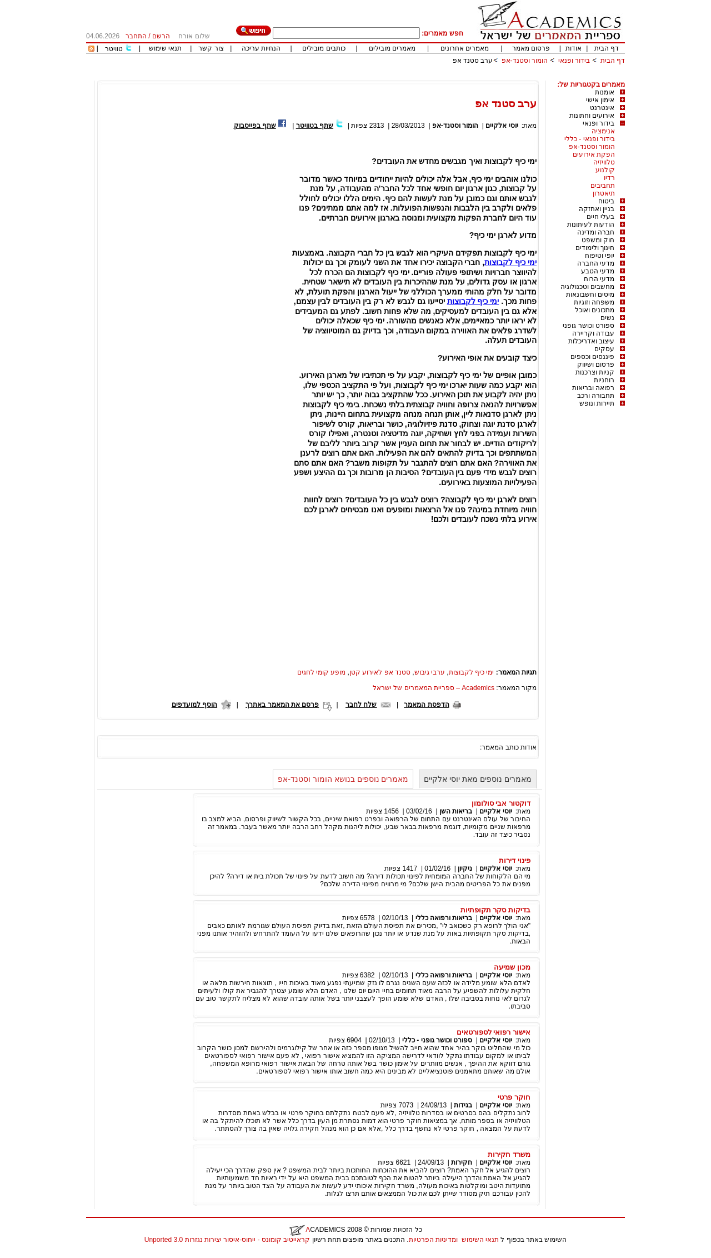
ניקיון (465, 868)
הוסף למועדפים (194, 704)
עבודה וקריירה (593, 333)
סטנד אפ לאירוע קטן (379, 672)
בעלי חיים (600, 217)
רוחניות (604, 380)
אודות (573, 48)
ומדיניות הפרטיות (433, 1240)
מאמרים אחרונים (464, 48)
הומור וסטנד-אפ (525, 60)
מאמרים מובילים (392, 48)
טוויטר (114, 49)
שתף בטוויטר (314, 125)
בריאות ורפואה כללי (444, 918)
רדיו (609, 178)
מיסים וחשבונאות (590, 294)
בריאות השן (455, 811)
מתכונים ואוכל (594, 310)
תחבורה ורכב (595, 396)
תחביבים (602, 185)
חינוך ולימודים (594, 248)
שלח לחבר (361, 704)
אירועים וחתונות (591, 115)
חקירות (461, 1162)
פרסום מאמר (531, 48)
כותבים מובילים (323, 48)
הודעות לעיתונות (590, 224)
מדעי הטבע (597, 271)
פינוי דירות (514, 860)
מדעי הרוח (599, 279)
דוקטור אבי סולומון (501, 803)
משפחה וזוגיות (594, 302)
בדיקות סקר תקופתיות (495, 910)
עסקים (604, 349)
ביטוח (606, 201)
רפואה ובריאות (593, 388)
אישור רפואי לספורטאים (493, 1032)
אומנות (604, 92)
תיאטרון (604, 193)
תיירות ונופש (596, 403)
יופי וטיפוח (599, 255)
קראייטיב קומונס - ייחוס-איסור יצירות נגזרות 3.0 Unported (227, 1240)
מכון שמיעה (512, 967)
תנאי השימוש (480, 1240)
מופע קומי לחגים (321, 672)
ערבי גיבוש (429, 672)
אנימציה (603, 131)
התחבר (136, 36)
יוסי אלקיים (501, 125)
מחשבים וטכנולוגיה (587, 287)
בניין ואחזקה (596, 209)
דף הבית (606, 48)
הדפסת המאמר (426, 704)
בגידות (463, 1105)
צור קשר (210, 48)
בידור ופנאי (574, 60)
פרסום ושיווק (595, 364)
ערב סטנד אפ (473, 60)
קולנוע (605, 170)
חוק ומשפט (598, 240)
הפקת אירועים (594, 154)
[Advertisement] (423, 76)
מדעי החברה (595, 263)
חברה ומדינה (595, 232)
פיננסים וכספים (592, 357)
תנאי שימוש (165, 48)
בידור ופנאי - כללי (589, 139)
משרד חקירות (509, 1154)
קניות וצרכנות (594, 372)
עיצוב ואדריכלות (591, 341)
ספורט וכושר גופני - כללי (437, 1040)
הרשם (161, 36)
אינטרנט (602, 108)
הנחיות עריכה (261, 48)
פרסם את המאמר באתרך (282, 704)
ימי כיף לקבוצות (510, 262)
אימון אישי (600, 100)
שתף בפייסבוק (255, 125)
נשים (607, 318)
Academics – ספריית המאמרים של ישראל (433, 688)
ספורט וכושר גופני (588, 326)
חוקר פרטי (514, 1097)
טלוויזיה (604, 162)
